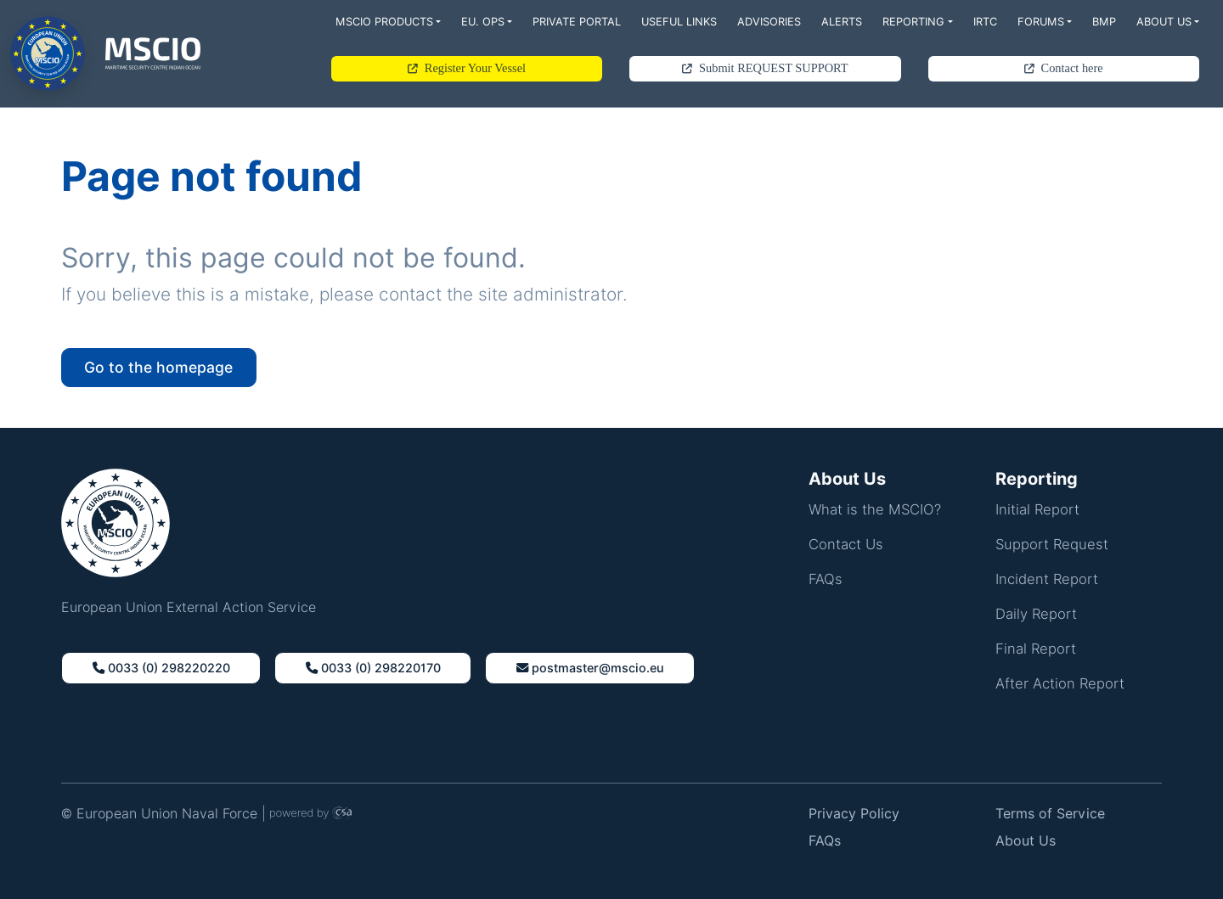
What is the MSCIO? (875, 509)
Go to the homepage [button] (158, 367)
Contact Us (846, 544)
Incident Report (1046, 578)
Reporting (913, 21)
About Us (1164, 21)
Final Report (1035, 648)
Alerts (841, 21)
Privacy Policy (854, 814)
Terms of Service (1050, 814)
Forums (1040, 21)
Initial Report (1037, 509)
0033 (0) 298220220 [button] (161, 667)
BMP (1104, 21)
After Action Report (1059, 683)
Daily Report (1036, 613)
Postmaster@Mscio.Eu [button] (590, 667)
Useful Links (679, 21)
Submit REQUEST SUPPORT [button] (765, 68)
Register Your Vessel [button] (467, 68)
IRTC (985, 21)
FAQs (826, 578)
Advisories (769, 21)
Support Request (1051, 544)
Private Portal (577, 21)
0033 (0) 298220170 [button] (373, 667)
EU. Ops (482, 21)
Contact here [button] (1063, 68)
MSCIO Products (384, 21)
